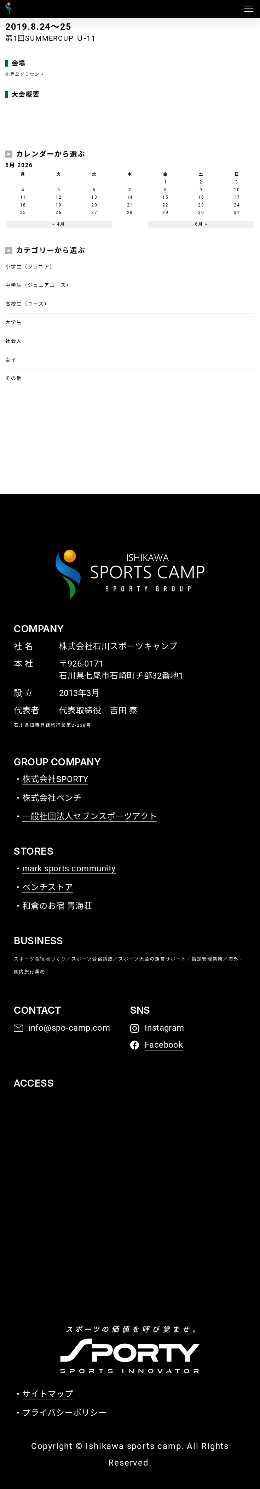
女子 (11, 360)
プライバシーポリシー (64, 1413)
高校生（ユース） (27, 304)
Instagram (164, 1028)
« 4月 (58, 224)
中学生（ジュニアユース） (38, 285)
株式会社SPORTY (55, 779)
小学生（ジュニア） (30, 267)
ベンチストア (47, 887)
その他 (13, 378)
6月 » (201, 224)
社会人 (13, 341)
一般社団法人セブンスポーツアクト (89, 816)
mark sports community (69, 868)
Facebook (164, 1045)
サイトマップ (47, 1394)
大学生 (13, 322)
